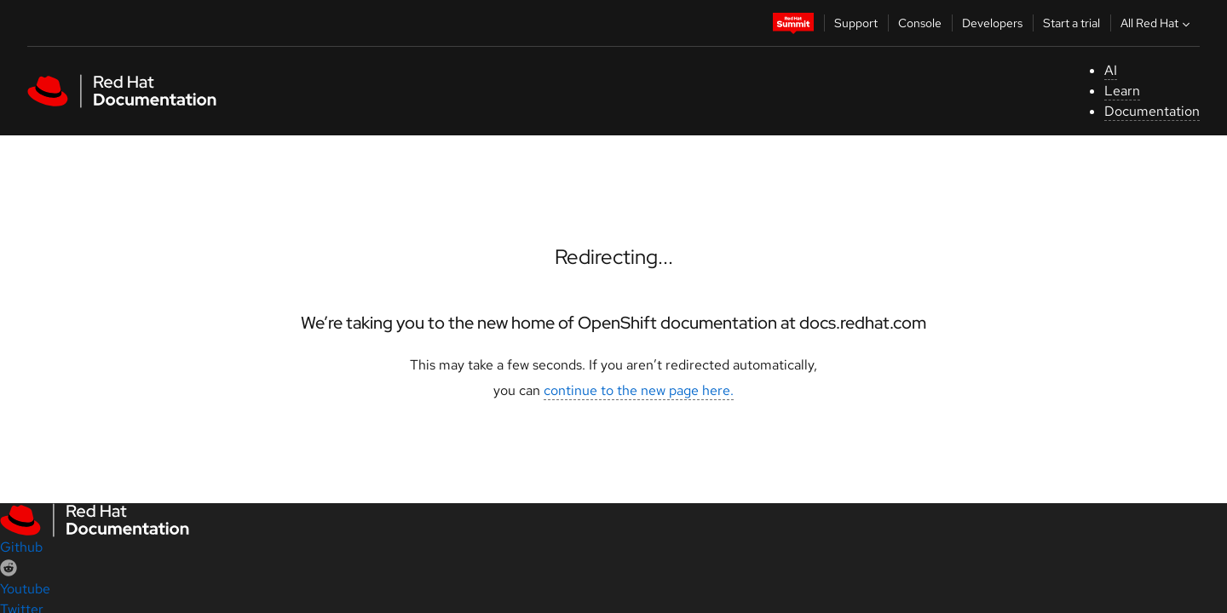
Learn (1122, 91)
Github (21, 547)
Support (856, 23)
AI (1110, 70)
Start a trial (1071, 23)
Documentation (1152, 111)
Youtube (25, 589)
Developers (992, 23)
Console (920, 23)
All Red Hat (1157, 23)
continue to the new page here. (639, 390)
